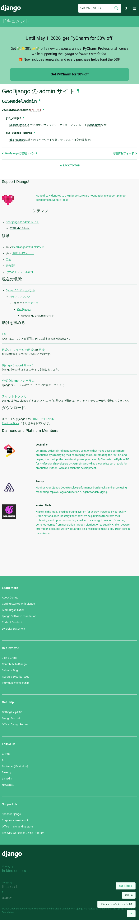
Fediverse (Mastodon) (15, 766)
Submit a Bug (10, 670)
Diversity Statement (13, 628)
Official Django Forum (15, 724)
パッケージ (25, 302)
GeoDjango (23, 309)
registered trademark (98, 908)
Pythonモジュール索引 (19, 272)
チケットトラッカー (16, 396)
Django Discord (11, 718)
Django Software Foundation (19, 616)
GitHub (6, 753)
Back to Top (69, 165)
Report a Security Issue (15, 676)
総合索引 (11, 265)
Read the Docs (10, 423)
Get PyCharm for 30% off (70, 74)
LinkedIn (7, 778)
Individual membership (15, 682)
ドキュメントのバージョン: (116, 904)
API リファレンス (20, 296)
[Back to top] (131, 913)
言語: (128, 895)
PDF (43, 419)
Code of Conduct (12, 622)
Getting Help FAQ (12, 712)
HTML (35, 419)
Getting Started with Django (18, 603)
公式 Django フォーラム (18, 381)
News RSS (8, 784)
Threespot (11, 887)
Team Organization (13, 610)
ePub (51, 419)
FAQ (4, 334)
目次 (8, 259)
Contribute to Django (14, 664)
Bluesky (6, 772)
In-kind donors (14, 870)
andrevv (11, 898)
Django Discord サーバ (17, 365)
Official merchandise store (17, 826)
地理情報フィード (125, 153)
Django (11, 8)
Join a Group (9, 657)
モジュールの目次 (21, 350)
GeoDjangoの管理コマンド (19, 153)
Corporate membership (15, 820)
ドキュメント (16, 21)
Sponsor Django (11, 814)
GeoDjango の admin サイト (22, 222)
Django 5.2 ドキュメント (20, 290)
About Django (10, 597)
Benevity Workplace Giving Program (23, 832)
